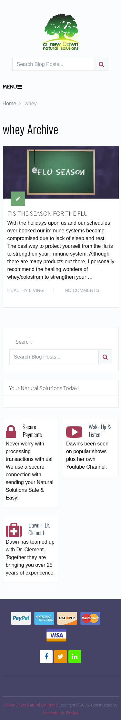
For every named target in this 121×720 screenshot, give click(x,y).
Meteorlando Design (60, 712)
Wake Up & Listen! (100, 431)
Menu (10, 87)
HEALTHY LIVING (25, 290)
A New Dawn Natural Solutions (30, 705)
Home (9, 103)
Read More (101, 295)
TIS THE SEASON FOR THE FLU (47, 213)
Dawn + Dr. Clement (39, 529)
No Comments (82, 290)
